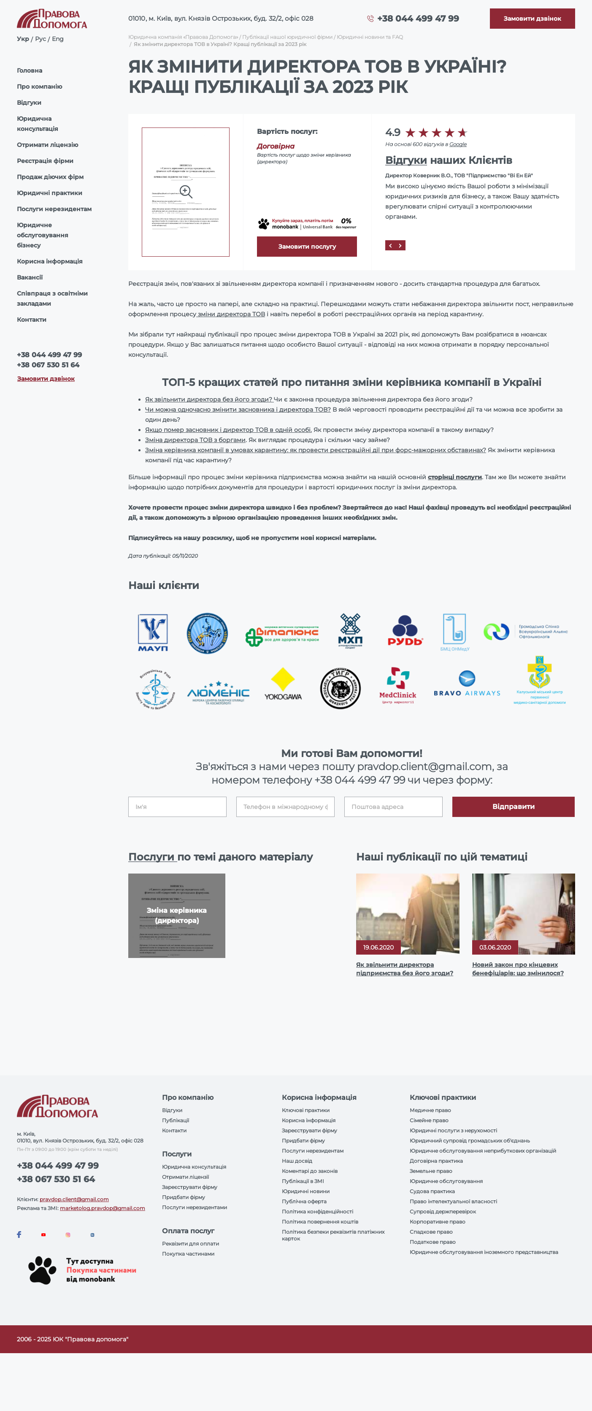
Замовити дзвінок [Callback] (46, 379)
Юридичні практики (49, 193)
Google (458, 144)
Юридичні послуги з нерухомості (453, 1130)
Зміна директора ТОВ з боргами (195, 440)
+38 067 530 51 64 (48, 365)
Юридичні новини (306, 1191)
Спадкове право (431, 1232)
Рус (40, 39)
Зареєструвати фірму (189, 1187)
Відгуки (29, 102)
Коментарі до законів (310, 1171)
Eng (58, 39)
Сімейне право (429, 1120)
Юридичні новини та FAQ (370, 37)
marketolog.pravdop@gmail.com (102, 1208)
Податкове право (433, 1242)
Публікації (175, 1120)
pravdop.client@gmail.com (74, 1199)
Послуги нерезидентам (54, 209)
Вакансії (30, 277)
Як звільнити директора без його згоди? (209, 399)
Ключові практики (306, 1110)
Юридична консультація (37, 124)
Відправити (513, 807)
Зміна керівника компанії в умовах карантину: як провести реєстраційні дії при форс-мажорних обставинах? (315, 450)
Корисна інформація (50, 261)
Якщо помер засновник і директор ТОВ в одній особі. (228, 430)
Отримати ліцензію (47, 145)
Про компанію (39, 86)
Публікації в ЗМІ (303, 1181)
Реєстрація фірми (45, 161)
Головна (29, 70)
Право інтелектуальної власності (453, 1201)
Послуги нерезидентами (194, 1207)
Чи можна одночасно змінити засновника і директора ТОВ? (238, 409)
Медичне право (430, 1110)
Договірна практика (436, 1161)
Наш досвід (297, 1161)
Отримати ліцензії (185, 1177)
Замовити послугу (307, 246)
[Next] (400, 245)
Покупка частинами (188, 1254)
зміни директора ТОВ (230, 314)
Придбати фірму (183, 1197)
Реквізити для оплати (190, 1243)
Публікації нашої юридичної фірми (287, 37)
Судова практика (432, 1191)
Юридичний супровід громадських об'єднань (470, 1140)
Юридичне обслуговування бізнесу (42, 235)
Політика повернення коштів (320, 1221)
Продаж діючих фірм (50, 177)
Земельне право (431, 1171)
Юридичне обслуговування (446, 1181)
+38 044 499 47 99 (418, 19)
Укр (23, 39)
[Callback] (532, 18)
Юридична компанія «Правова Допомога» (183, 37)
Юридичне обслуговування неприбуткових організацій (483, 1151)
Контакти (31, 319)
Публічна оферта (304, 1201)
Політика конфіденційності (317, 1211)
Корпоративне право (437, 1221)
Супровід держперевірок (443, 1211)
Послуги (152, 857)
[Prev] (390, 245)
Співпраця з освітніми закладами (52, 298)
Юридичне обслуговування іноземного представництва (484, 1252)
